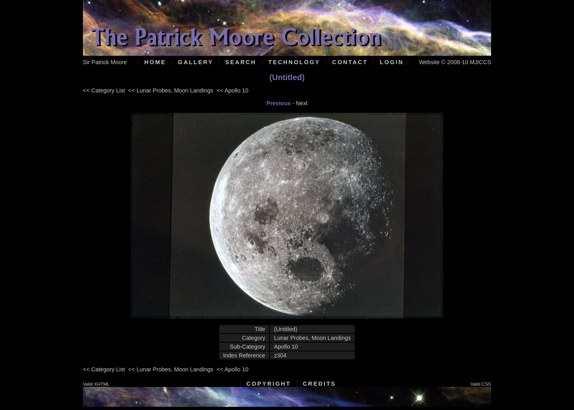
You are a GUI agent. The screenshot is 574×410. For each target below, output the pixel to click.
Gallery (195, 62)
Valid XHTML (96, 384)
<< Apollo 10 (232, 90)
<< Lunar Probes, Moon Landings (171, 90)
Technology (294, 62)
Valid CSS (480, 384)
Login (392, 62)
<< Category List (104, 90)
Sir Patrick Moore (105, 62)
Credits (319, 384)
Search (240, 62)
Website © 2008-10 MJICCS (455, 62)
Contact (350, 62)
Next (302, 103)
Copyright (268, 384)
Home (155, 62)
